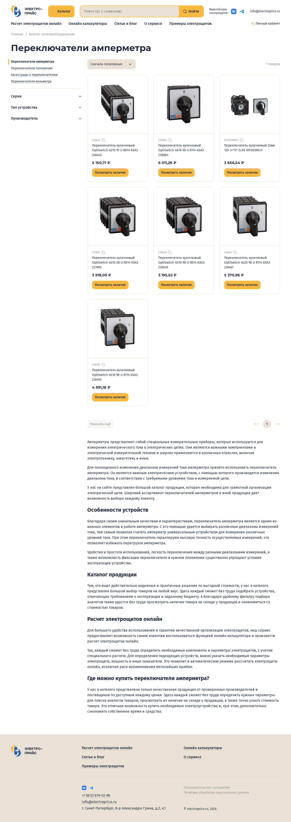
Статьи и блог (125, 23)
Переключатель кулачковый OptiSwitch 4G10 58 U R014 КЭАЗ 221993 (115, 262)
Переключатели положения (32, 68)
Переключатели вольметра (31, 81)
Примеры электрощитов (190, 23)
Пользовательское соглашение (207, 787)
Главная (17, 34)
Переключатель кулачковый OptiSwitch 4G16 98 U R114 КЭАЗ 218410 (115, 375)
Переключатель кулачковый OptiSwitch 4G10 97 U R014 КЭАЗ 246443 (115, 150)
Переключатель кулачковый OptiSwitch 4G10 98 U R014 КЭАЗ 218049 (181, 262)
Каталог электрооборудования (52, 34)
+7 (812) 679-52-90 (96, 795)
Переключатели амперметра (32, 62)
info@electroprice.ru (265, 11)
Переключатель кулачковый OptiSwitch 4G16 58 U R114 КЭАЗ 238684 (181, 150)
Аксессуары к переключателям (34, 75)
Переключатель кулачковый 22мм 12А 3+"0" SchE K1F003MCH (249, 148)
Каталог (61, 11)
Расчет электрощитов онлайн (36, 23)
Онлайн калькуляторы (88, 23)
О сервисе (153, 23)
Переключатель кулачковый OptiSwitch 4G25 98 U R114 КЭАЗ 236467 (247, 262)
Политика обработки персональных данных (216, 792)
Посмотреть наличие (110, 173)
